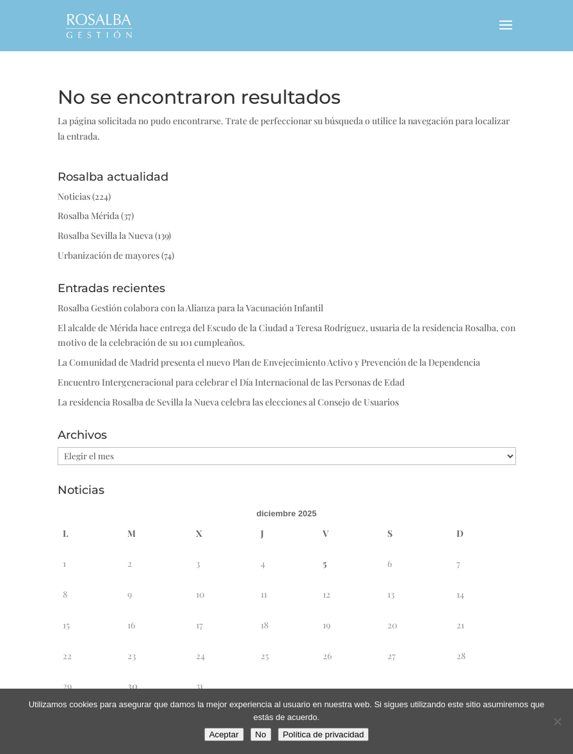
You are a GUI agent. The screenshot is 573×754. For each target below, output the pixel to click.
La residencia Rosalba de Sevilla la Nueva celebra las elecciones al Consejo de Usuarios (228, 402)
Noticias (74, 196)
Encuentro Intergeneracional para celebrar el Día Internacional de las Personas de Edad (231, 382)
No (260, 734)
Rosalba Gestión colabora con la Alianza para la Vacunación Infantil (190, 308)
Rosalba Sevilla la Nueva (105, 235)
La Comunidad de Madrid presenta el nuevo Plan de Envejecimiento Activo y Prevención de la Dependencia (269, 362)
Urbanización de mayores (108, 255)
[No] (557, 721)
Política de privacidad (323, 734)
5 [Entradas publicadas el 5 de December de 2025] (325, 563)
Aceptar (224, 734)
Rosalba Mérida (88, 215)
